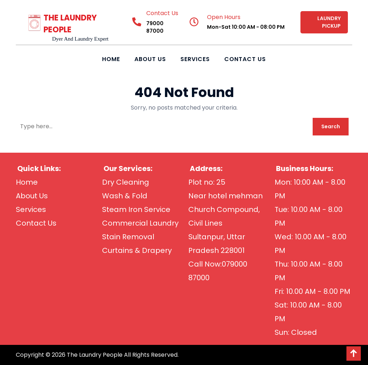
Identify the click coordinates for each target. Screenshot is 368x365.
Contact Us (245, 59)
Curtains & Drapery (137, 250)
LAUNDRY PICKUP (329, 22)
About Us (150, 59)
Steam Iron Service (136, 209)
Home (111, 59)
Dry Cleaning (125, 182)
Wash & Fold (124, 196)
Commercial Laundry (140, 223)
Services (195, 59)
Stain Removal (128, 237)
